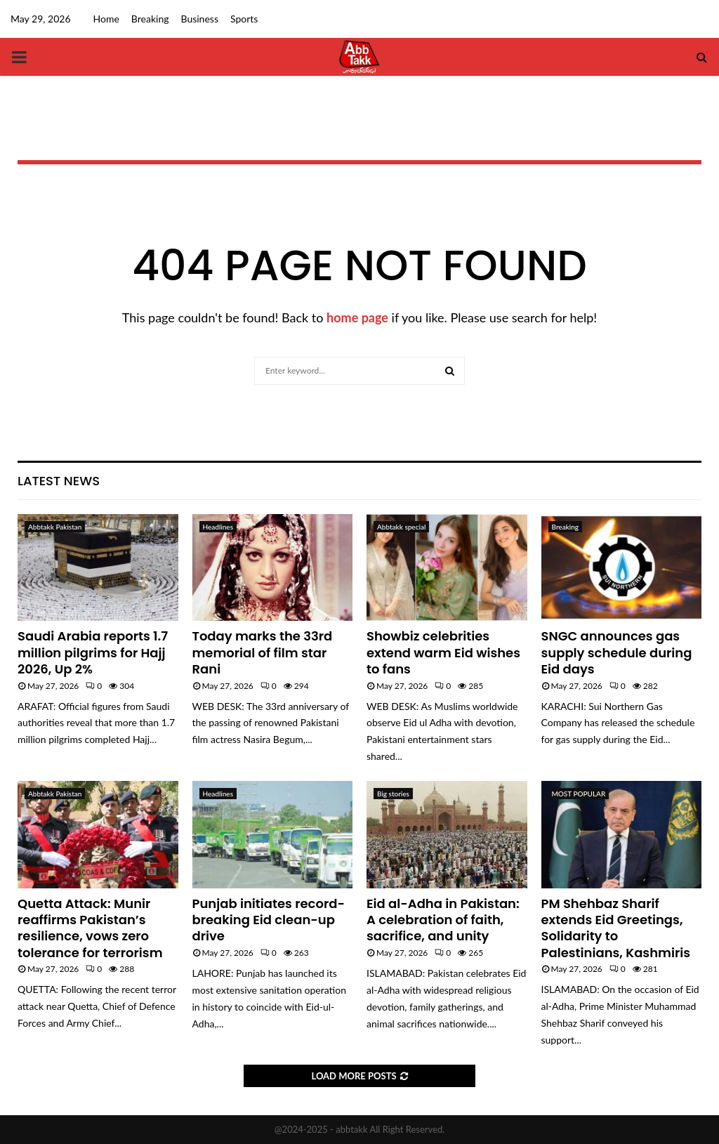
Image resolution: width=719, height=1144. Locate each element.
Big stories (393, 793)
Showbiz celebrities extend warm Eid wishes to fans (443, 652)
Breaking (150, 19)
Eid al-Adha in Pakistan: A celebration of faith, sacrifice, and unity (443, 920)
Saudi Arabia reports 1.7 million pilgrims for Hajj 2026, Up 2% (93, 652)
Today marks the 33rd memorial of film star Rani (262, 652)
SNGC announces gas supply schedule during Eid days (616, 652)
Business (199, 19)
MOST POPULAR (579, 793)
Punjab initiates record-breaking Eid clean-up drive (268, 920)
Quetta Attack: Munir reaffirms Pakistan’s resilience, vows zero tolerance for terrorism (90, 928)
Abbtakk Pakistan (54, 526)
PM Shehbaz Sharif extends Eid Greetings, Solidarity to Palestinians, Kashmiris (616, 928)
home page (357, 317)
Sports (244, 19)
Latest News (59, 480)
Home (106, 19)
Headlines (218, 526)
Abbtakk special (401, 526)
